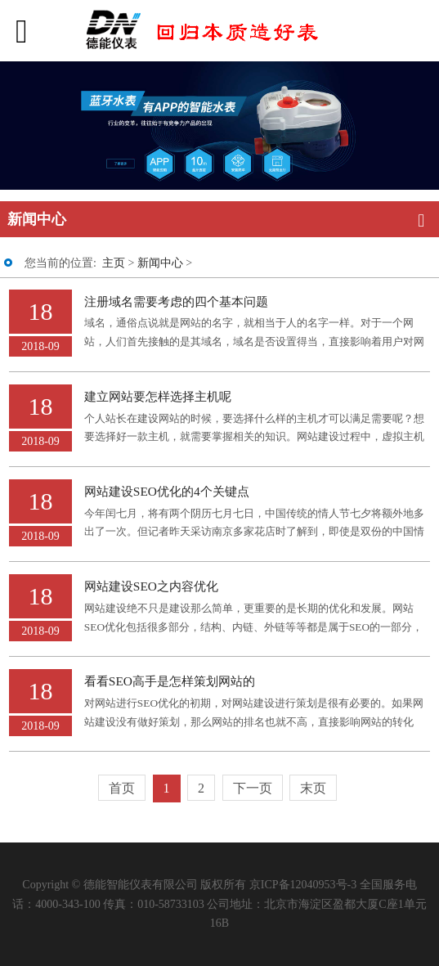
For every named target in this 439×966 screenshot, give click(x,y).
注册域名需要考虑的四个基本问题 (176, 301)
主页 (113, 263)
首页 (122, 788)
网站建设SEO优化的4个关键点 (166, 491)
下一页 (252, 788)
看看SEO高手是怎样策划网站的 (169, 681)
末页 (313, 788)
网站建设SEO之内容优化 (151, 586)
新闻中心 (160, 263)
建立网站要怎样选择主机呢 (157, 396)
